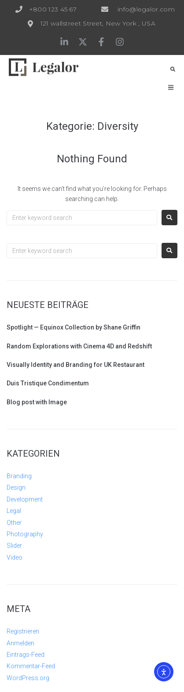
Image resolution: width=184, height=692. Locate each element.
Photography (25, 534)
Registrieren (23, 631)
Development (25, 499)
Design (16, 487)
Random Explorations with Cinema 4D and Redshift (79, 346)
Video (14, 557)
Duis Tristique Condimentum (48, 383)
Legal (14, 510)
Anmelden (20, 643)
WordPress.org (28, 677)
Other (14, 522)
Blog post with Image (37, 402)
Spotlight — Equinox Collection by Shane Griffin (73, 327)
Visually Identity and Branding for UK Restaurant (75, 364)
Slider (14, 545)
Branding (19, 476)
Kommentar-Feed (31, 666)
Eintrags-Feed (25, 654)
